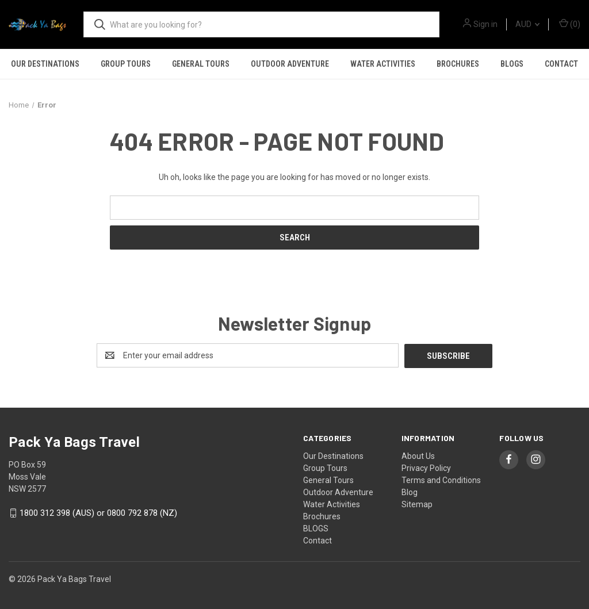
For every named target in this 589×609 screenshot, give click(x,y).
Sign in (485, 24)
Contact (561, 63)
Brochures (458, 63)
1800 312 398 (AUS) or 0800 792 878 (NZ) (98, 513)
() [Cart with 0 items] (569, 23)
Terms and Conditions (441, 479)
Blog (409, 491)
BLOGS (511, 63)
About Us (418, 455)
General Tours (201, 63)
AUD (527, 24)
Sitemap (417, 503)
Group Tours (126, 63)
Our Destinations (45, 63)
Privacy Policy (426, 467)
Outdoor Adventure (290, 63)
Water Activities (382, 63)
